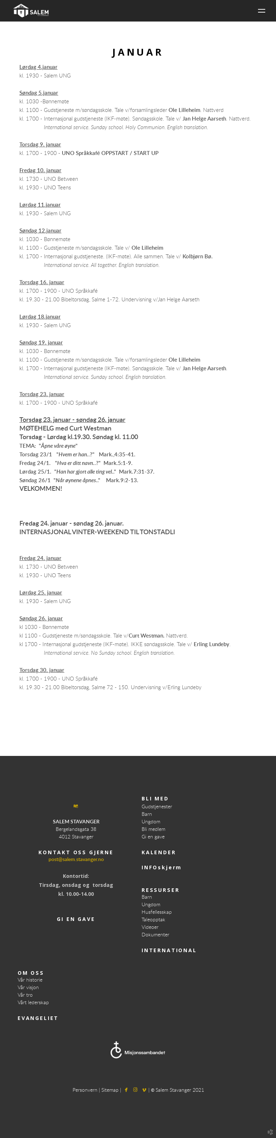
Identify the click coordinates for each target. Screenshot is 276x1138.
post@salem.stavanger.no (76, 859)
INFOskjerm (162, 867)
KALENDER (159, 852)
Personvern (86, 1090)
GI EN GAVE (76, 919)
